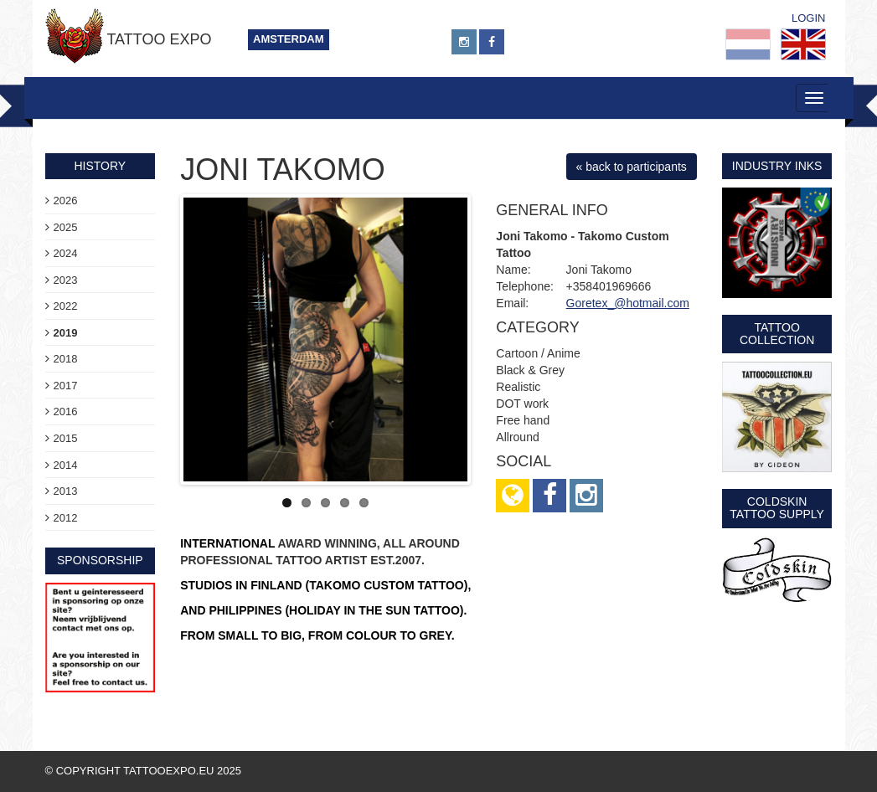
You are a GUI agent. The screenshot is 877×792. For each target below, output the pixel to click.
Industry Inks (777, 165)
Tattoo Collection (777, 334)
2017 (66, 385)
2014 (66, 465)
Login (808, 18)
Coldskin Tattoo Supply (777, 508)
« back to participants (631, 166)
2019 (66, 333)
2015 (66, 438)
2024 (66, 253)
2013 (66, 491)
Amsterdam (288, 39)
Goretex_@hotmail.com (627, 303)
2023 (66, 280)
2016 (66, 411)
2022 (66, 306)
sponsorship (100, 560)
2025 (66, 227)
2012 (66, 518)
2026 (66, 200)
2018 (66, 358)
